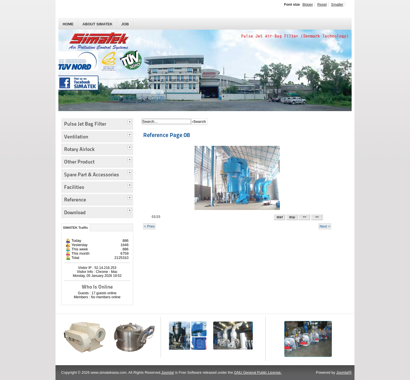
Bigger (307, 4)
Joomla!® (344, 372)
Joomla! (167, 372)
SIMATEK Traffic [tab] (75, 227)
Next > (324, 226)
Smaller (337, 4)
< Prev (149, 226)
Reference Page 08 (166, 135)
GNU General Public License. (258, 372)
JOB (125, 24)
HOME (68, 24)
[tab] (130, 121)
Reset (322, 4)
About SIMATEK (97, 24)
